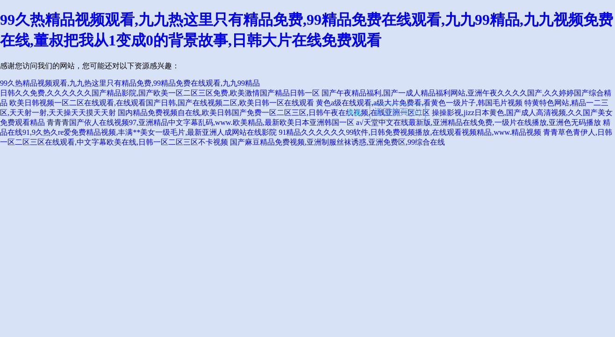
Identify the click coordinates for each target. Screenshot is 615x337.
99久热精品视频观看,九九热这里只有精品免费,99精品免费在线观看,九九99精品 (130, 83)
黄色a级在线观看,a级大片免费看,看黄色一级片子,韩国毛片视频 (419, 103)
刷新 (354, 112)
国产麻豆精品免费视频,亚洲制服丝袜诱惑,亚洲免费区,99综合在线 (337, 142)
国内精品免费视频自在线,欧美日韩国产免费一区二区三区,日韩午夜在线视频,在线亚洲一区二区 (274, 113)
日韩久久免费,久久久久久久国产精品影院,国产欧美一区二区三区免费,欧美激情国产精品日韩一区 (160, 93)
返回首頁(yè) (398, 112)
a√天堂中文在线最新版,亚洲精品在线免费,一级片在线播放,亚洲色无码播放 (478, 122)
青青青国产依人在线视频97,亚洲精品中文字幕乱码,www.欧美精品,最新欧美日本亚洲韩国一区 (200, 122)
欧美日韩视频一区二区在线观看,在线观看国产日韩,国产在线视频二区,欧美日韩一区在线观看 (161, 103)
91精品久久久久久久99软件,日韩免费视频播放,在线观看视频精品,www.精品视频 (410, 132)
